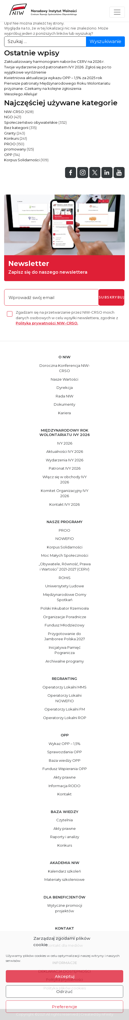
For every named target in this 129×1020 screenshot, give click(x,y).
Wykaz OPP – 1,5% (64, 743)
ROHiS (65, 577)
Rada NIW (64, 396)
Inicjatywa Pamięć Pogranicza (64, 650)
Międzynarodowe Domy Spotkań (64, 597)
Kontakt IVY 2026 (64, 504)
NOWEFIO (64, 538)
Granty (10, 133)
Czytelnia (64, 820)
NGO (8, 117)
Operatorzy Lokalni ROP (64, 717)
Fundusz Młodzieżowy (64, 625)
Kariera (64, 413)
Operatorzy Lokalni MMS (64, 687)
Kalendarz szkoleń (64, 871)
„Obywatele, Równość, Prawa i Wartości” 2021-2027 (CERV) (65, 567)
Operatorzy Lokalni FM (64, 709)
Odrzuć (64, 991)
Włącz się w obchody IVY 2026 (64, 480)
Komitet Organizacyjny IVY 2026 (64, 493)
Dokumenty (64, 404)
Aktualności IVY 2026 (64, 451)
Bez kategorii (16, 127)
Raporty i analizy (64, 837)
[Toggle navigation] (117, 12)
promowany (15, 149)
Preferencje (64, 1006)
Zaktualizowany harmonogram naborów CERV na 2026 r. (54, 61)
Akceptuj (64, 976)
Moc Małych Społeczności (64, 555)
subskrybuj (111, 297)
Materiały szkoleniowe (64, 879)
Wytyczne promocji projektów (64, 908)
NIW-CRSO (14, 111)
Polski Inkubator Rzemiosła (65, 608)
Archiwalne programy (64, 661)
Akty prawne (64, 777)
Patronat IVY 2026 (64, 468)
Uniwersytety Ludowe (64, 586)
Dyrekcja (65, 387)
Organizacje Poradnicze (64, 617)
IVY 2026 (64, 443)
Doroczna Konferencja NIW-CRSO (64, 368)
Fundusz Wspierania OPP (64, 768)
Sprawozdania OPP (64, 752)
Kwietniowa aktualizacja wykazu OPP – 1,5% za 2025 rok (53, 78)
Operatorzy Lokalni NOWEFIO (64, 698)
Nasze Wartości (64, 379)
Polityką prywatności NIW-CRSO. (47, 323)
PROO (10, 144)
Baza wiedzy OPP (64, 760)
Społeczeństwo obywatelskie (31, 122)
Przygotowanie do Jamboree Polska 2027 (64, 636)
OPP (8, 154)
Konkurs (11, 138)
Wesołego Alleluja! (20, 94)
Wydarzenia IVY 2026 (64, 460)
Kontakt (64, 794)
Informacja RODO (64, 786)
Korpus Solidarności (22, 160)
